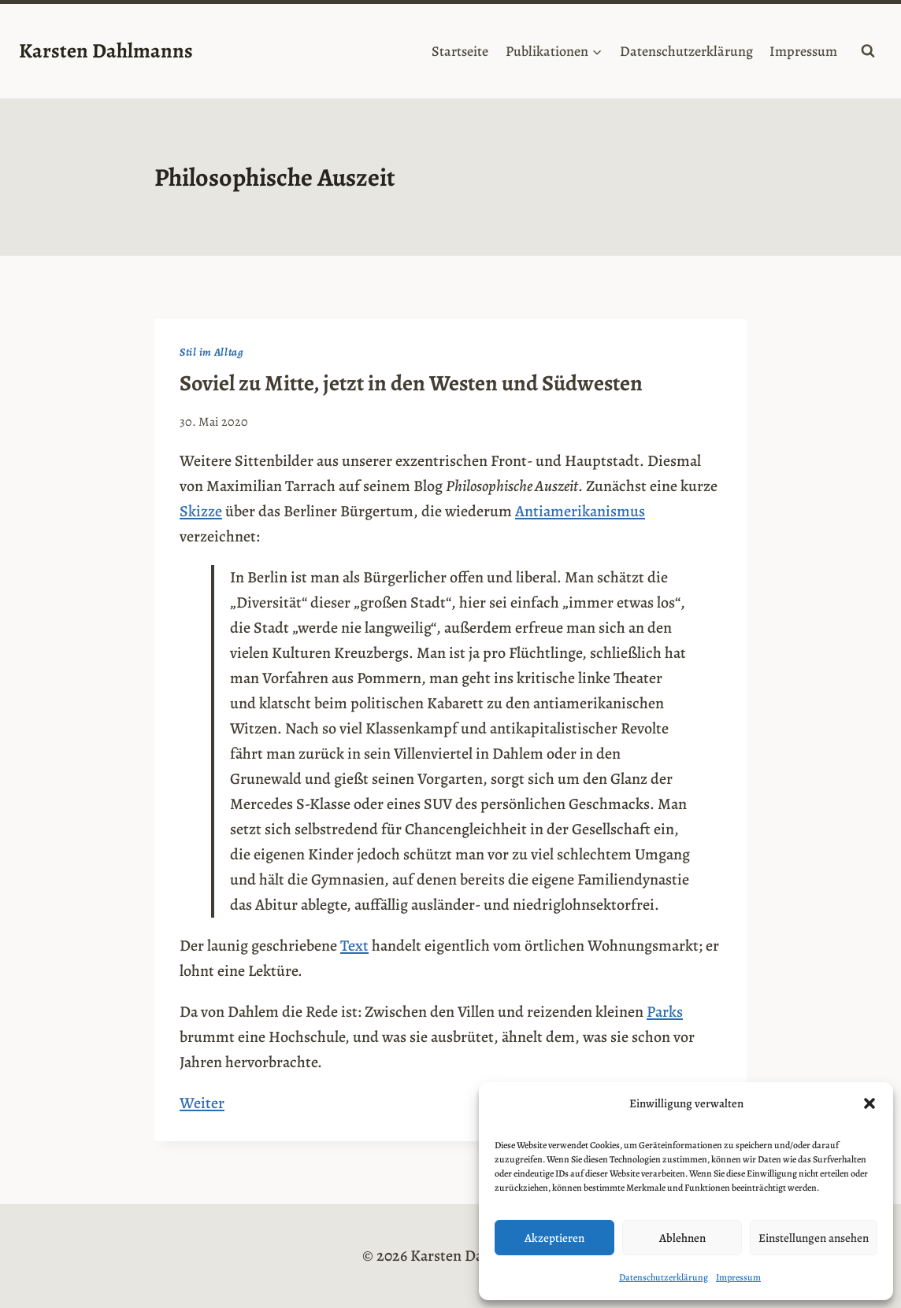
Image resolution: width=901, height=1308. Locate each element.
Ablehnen (682, 1238)
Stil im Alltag (212, 352)
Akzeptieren (554, 1238)
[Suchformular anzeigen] (868, 51)
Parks (665, 1011)
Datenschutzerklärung (663, 1277)
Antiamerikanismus (580, 511)
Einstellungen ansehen (813, 1238)
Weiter (202, 1103)
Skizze (201, 511)
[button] (869, 1103)
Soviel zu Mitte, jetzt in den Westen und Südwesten (411, 383)
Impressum (738, 1277)
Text (354, 945)
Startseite (460, 51)
